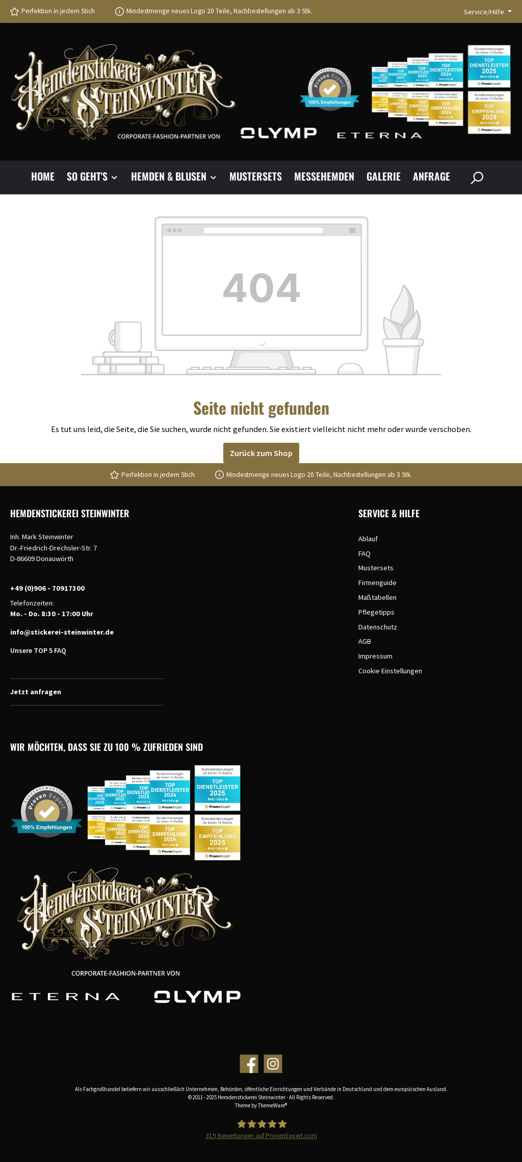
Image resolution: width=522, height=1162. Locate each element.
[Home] (49, 177)
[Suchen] (476, 177)
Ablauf (368, 538)
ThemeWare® (272, 1105)
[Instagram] (273, 1063)
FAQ (364, 553)
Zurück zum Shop (261, 453)
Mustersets (376, 567)
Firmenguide (377, 582)
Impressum (375, 656)
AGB (364, 641)
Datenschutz (377, 626)
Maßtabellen (377, 597)
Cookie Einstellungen (390, 670)
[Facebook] (249, 1063)
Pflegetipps (376, 612)
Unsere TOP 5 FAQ (38, 650)
